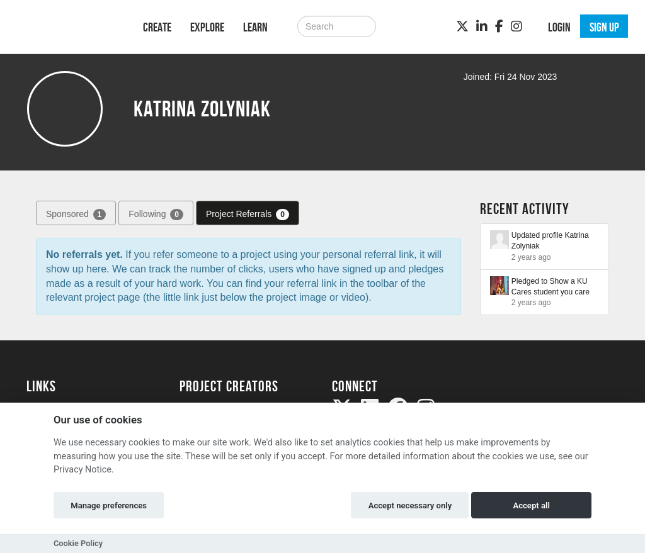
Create (157, 27)
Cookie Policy (78, 543)
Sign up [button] (604, 27)
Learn (255, 27)
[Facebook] (499, 26)
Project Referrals (247, 214)
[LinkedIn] (481, 26)
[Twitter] (462, 26)
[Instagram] (516, 26)
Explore (207, 27)
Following (155, 214)
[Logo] (68, 25)
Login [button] (559, 27)
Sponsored (76, 214)
